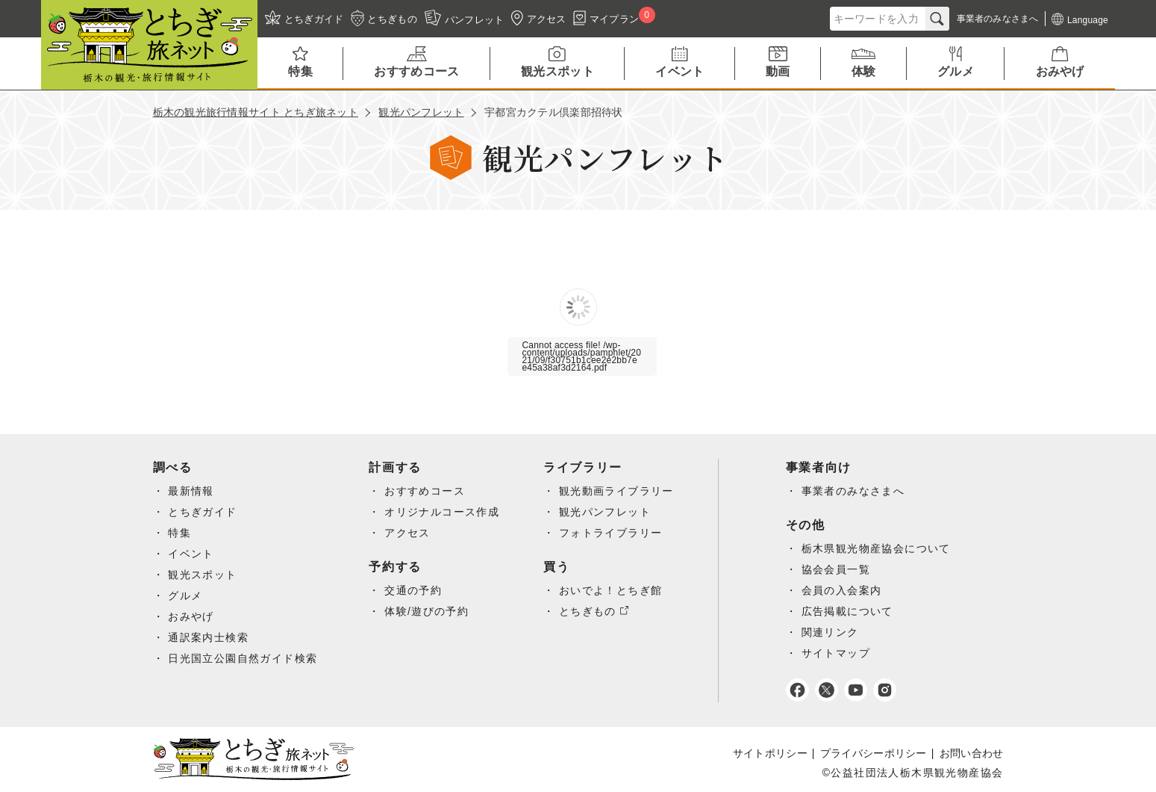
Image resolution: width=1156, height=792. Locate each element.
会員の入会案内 (842, 590)
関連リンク (830, 632)
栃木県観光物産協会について (876, 548)
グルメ (185, 595)
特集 (179, 533)
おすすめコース (424, 491)
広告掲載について (847, 611)
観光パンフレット (420, 112)
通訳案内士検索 (208, 637)
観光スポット (202, 575)
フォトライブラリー (611, 533)
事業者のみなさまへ (853, 491)
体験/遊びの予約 (426, 611)
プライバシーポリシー (873, 753)
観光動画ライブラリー (616, 491)
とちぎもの (587, 611)
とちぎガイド (202, 512)
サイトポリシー (770, 753)
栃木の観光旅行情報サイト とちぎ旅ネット (256, 112)
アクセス (407, 533)
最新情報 (191, 491)
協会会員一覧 (836, 569)
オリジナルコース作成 (441, 512)
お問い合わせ (972, 753)
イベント (191, 554)
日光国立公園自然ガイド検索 (242, 658)
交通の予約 (413, 590)
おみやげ (191, 616)
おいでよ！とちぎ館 (611, 590)
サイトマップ (836, 653)
